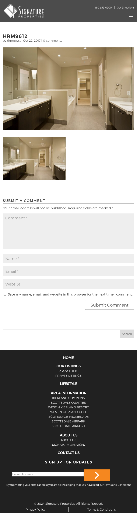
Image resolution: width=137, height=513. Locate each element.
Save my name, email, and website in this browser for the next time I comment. (70, 294)
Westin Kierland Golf (68, 412)
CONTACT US (69, 453)
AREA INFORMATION (69, 393)
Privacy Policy (35, 509)
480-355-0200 (103, 7)
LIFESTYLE (68, 384)
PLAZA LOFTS (68, 371)
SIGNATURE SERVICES (68, 444)
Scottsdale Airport (68, 426)
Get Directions (125, 7)
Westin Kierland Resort (68, 407)
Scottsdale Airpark (68, 421)
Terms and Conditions (117, 484)
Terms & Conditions (101, 509)
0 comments (52, 40)
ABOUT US (68, 435)
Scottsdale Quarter (68, 402)
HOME (68, 358)
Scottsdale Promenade (69, 416)
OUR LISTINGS (68, 366)
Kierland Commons (68, 398)
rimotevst (14, 40)
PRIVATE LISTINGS (68, 375)
